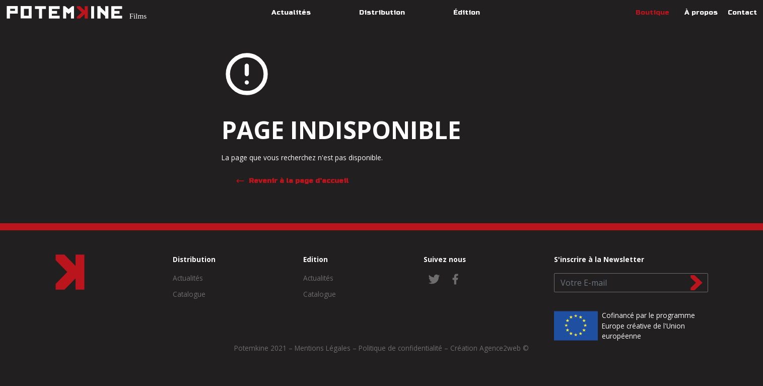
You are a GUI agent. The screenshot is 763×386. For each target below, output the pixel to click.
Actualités (188, 278)
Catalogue (189, 294)
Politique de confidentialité (400, 348)
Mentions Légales (323, 348)
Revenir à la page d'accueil (292, 180)
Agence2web (500, 348)
